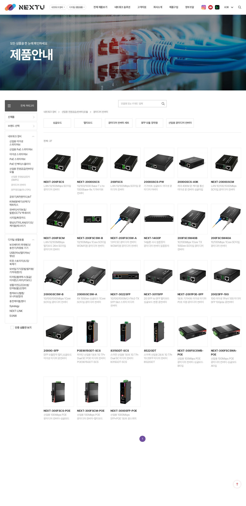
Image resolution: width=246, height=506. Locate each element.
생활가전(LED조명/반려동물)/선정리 (19, 287)
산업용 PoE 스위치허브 (21, 149)
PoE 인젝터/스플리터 (20, 164)
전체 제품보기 (100, 7)
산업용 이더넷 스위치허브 (16, 143)
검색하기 (163, 103)
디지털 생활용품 (76, 7)
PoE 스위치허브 (18, 159)
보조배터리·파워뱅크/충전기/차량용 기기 (20, 246)
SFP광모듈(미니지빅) (21, 189)
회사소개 (157, 7)
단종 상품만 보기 (23, 327)
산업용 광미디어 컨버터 (180, 122)
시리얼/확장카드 (18, 217)
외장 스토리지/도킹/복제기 (19, 262)
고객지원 (141, 7)
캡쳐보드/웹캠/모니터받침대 (17, 295)
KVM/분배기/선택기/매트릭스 (20, 203)
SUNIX (13, 315)
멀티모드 (88, 122)
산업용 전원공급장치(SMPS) (20, 178)
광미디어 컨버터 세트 (118, 122)
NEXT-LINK (16, 311)
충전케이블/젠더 (18, 301)
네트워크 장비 (58, 7)
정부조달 (189, 7)
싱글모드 (57, 122)
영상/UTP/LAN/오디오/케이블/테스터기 (21, 224)
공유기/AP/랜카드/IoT (20, 196)
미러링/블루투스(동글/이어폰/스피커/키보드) (20, 279)
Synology (14, 306)
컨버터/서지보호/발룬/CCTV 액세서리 (20, 211)
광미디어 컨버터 (18, 184)
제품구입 (173, 7)
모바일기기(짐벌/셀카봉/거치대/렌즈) (22, 270)
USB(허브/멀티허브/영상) (20, 254)
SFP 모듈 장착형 (149, 122)
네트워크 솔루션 (122, 7)
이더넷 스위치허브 (19, 154)
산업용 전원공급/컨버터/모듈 (21, 170)
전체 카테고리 (21, 105)
